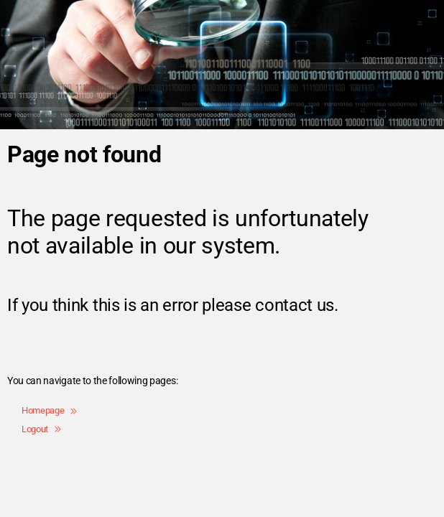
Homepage (49, 410)
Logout (41, 429)
